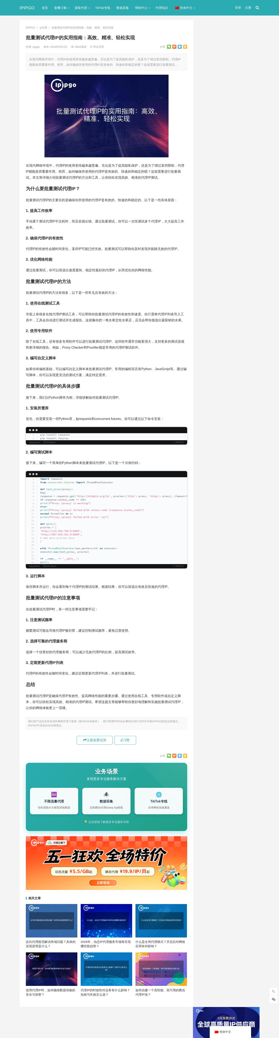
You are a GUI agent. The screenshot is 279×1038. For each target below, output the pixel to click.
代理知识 (162, 8)
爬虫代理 (208, 249)
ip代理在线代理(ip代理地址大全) (229, 120)
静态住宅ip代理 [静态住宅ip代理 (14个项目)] (214, 454)
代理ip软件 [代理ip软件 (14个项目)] (211, 406)
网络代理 (208, 256)
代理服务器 (209, 204)
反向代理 (208, 226)
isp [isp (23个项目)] (237, 393)
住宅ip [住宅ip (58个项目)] (248, 406)
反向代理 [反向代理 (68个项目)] (210, 427)
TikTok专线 (102, 8)
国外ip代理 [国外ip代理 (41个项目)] (228, 427)
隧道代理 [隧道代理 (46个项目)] (227, 440)
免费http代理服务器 (220, 138)
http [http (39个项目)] (215, 386)
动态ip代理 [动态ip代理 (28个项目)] (228, 420)
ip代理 (43, 27)
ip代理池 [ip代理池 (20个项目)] (209, 393)
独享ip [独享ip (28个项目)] (243, 434)
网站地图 (91, 1017)
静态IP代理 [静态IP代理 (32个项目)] (211, 447)
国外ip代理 (209, 234)
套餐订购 (60, 8)
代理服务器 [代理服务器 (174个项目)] (231, 406)
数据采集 (122, 8)
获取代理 (81, 8)
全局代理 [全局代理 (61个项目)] (210, 420)
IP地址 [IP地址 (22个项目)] (225, 393)
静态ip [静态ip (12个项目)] (243, 440)
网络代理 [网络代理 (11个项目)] (210, 440)
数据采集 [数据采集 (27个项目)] (247, 427)
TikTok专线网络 (212, 197)
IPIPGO (27, 7)
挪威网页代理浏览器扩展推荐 (222, 308)
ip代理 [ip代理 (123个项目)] (245, 386)
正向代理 (208, 241)
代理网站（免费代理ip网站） (222, 113)
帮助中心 (141, 8)
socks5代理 (210, 189)
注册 (248, 7)
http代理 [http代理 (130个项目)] (229, 386)
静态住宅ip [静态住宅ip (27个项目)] (231, 447)
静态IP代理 (209, 263)
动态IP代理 (209, 219)
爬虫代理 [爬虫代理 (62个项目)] (227, 434)
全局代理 (208, 211)
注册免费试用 (94, 740)
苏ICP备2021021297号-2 (69, 1017)
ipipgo (37, 46)
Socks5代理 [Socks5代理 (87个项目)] (226, 400)
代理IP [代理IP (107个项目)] (244, 400)
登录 (238, 7)
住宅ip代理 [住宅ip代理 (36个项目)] (211, 413)
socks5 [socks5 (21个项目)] (208, 400)
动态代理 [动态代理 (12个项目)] (247, 420)
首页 (45, 8)
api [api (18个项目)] (206, 386)
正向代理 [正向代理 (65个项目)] (210, 434)
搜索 (248, 67)
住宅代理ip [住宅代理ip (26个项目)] (230, 413)
